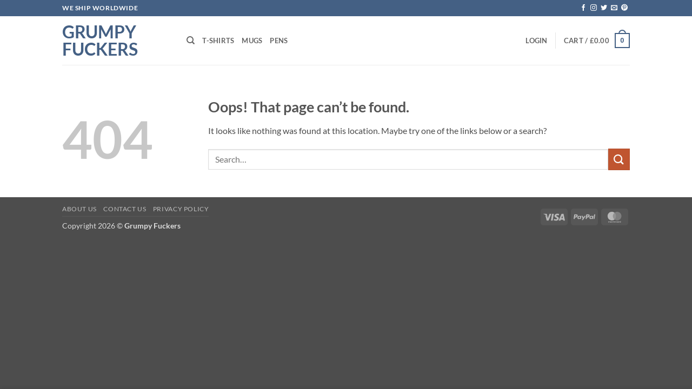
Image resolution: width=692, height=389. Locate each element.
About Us (79, 209)
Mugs (252, 40)
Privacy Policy (181, 209)
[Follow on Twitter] (604, 8)
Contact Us (124, 209)
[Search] (191, 40)
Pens (279, 40)
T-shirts (218, 40)
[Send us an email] (614, 8)
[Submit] (619, 159)
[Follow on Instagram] (593, 8)
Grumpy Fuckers (100, 40)
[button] (536, 40)
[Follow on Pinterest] (624, 8)
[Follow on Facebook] (583, 8)
